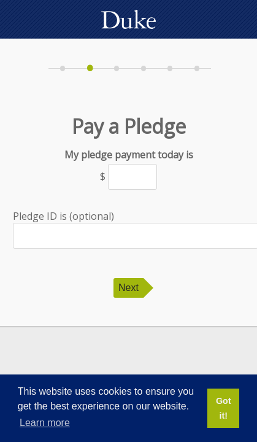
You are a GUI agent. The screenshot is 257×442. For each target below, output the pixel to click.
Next (128, 287)
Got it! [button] (223, 408)
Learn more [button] (45, 422)
